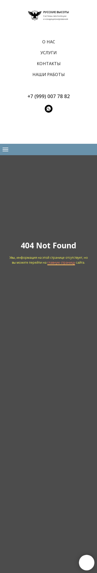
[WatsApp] (49, 109)
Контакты (49, 63)
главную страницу (61, 262)
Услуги (48, 53)
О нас (48, 42)
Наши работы (48, 74)
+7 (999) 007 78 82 (48, 96)
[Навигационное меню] (5, 149)
